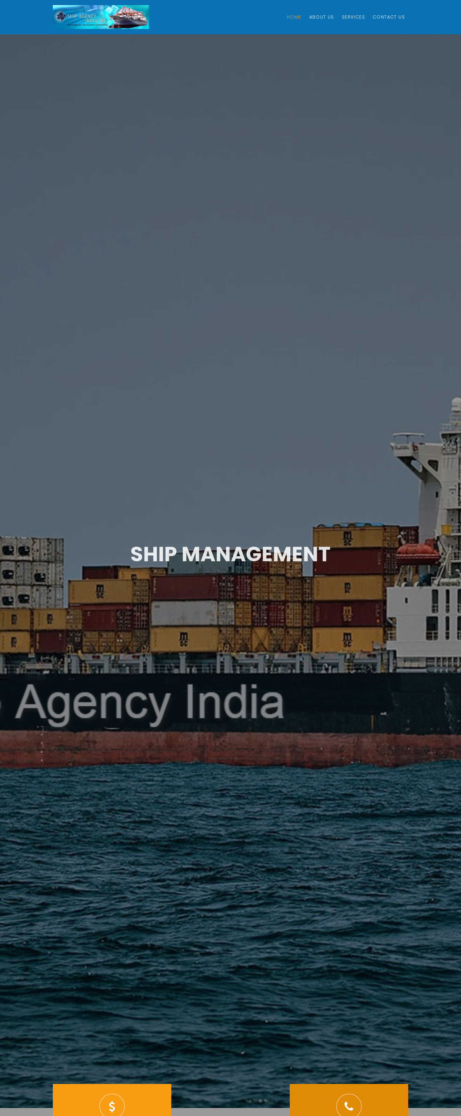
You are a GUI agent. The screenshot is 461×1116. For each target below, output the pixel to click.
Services (353, 17)
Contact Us (389, 17)
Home (294, 17)
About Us (321, 17)
